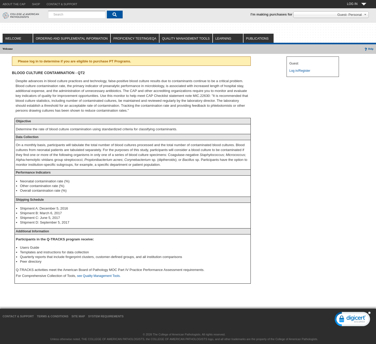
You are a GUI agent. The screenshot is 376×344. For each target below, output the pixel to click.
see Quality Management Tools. (99, 276)
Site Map (78, 316)
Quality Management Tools (186, 38)
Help (368, 48)
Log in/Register (299, 71)
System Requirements (106, 316)
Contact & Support (18, 316)
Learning (223, 38)
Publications (257, 38)
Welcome (13, 38)
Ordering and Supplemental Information (72, 38)
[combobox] (77, 14)
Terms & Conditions (52, 316)
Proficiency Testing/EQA (134, 38)
